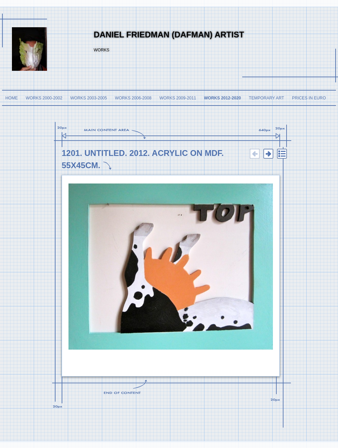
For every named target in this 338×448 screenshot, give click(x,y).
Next (268, 154)
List (282, 154)
